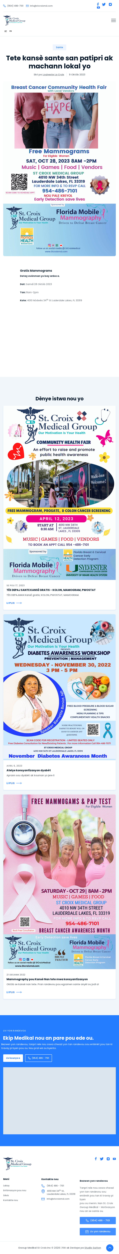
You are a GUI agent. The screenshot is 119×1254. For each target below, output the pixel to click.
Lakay (6, 1188)
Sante (59, 47)
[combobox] (5, 31)
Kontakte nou (10, 1202)
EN (10, 31)
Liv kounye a (13, 1058)
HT (6, 31)
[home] (14, 20)
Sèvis (6, 1197)
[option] (10, 31)
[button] (113, 20)
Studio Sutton (92, 1250)
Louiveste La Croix (53, 74)
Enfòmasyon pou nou (14, 1192)
